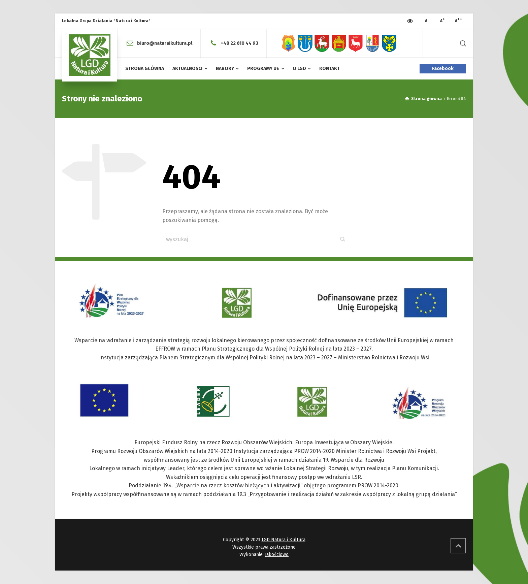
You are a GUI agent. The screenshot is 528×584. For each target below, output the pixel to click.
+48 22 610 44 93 (239, 43)
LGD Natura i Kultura (283, 540)
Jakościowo (277, 554)
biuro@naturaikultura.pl (164, 43)
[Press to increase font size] (426, 21)
